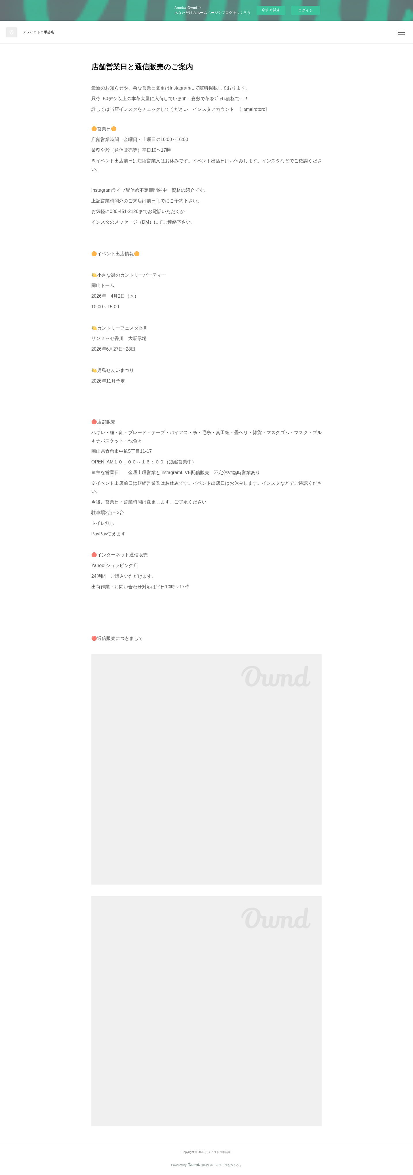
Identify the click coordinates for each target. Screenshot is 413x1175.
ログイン (305, 10)
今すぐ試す (271, 10)
